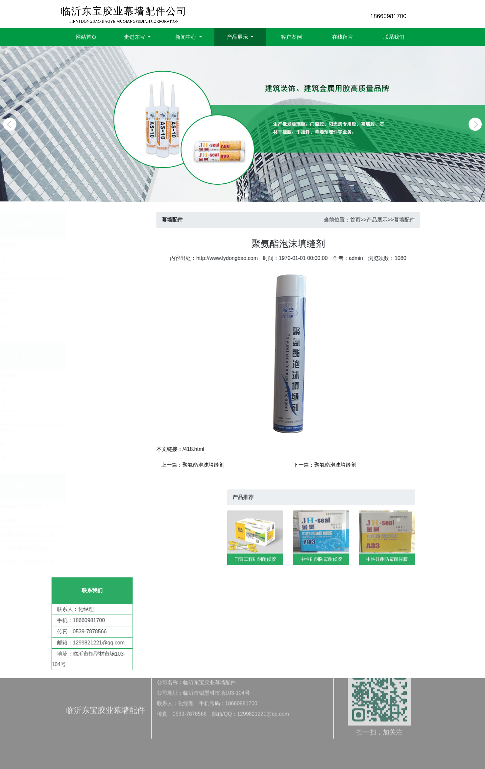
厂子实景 (76, 286)
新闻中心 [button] (186, 36)
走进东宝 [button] (135, 36)
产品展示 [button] (238, 36)
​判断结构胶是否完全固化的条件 (62, 548)
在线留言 (342, 36)
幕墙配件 (76, 300)
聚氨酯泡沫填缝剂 (217, 465)
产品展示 (390, 219)
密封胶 (74, 328)
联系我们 (393, 36)
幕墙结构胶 (79, 245)
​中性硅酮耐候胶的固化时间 (56, 507)
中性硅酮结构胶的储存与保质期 (62, 534)
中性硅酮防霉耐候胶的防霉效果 (62, 562)
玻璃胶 (74, 259)
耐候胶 (74, 272)
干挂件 (74, 314)
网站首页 (86, 36)
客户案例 (291, 36)
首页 (369, 219)
